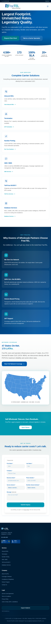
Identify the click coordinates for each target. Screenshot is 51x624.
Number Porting (5, 556)
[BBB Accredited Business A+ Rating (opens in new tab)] (5, 541)
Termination (4, 554)
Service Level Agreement (8, 593)
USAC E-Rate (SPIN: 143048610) (10, 601)
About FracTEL (5, 573)
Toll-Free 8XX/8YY (6, 562)
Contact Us (4, 584)
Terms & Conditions (6, 596)
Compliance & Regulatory (8, 579)
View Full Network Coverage (14, 365)
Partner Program (6, 582)
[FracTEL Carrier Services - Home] (13, 6)
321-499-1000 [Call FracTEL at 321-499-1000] (4, 537)
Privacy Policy (5, 599)
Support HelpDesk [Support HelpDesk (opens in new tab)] (25, 607)
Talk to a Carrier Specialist (31, 38)
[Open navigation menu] (47, 6)
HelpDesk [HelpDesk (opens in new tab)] (47, 1)
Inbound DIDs (5, 551)
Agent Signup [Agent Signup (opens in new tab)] (25, 429)
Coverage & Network (7, 576)
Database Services (6, 565)
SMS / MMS (4, 559)
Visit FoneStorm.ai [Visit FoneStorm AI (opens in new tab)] (5, 611)
